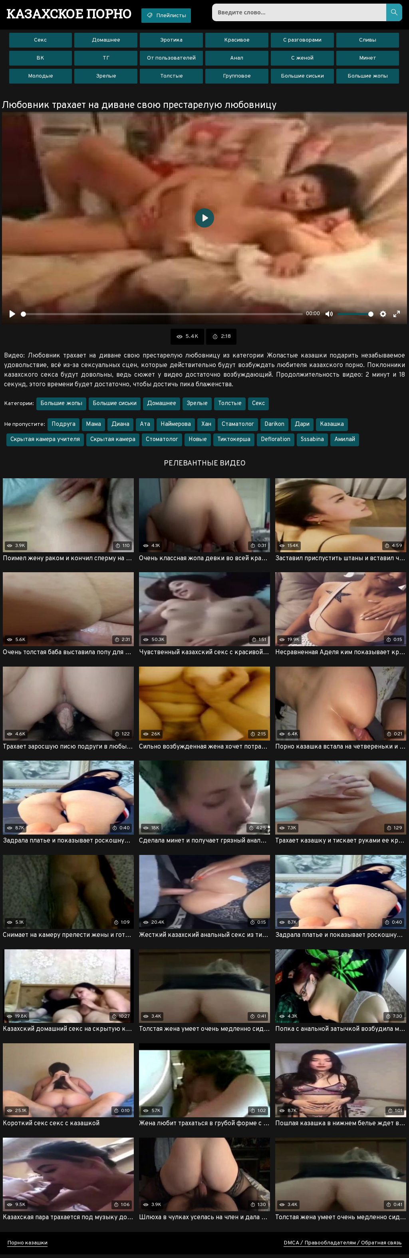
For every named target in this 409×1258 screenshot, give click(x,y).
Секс (40, 41)
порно (71, 14)
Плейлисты (173, 15)
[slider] (162, 315)
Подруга (63, 426)
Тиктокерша (233, 441)
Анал (236, 59)
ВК (40, 59)
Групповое (237, 77)
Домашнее (106, 41)
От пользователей (171, 59)
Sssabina (312, 441)
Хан (206, 426)
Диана (120, 426)
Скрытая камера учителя (45, 441)
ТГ (106, 59)
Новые (198, 441)
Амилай (344, 441)
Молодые (40, 77)
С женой (302, 59)
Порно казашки (27, 1246)
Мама (93, 426)
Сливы (367, 41)
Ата (145, 426)
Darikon (274, 426)
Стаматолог (238, 426)
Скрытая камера (112, 441)
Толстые (171, 77)
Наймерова (176, 426)
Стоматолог (162, 441)
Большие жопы (367, 77)
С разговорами (302, 41)
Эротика (171, 41)
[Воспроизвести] (12, 315)
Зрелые (106, 77)
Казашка (332, 426)
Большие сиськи (302, 77)
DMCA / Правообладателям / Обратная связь (343, 1246)
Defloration (275, 441)
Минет (367, 59)
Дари (302, 426)
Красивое (237, 41)
